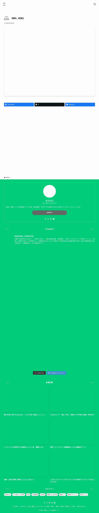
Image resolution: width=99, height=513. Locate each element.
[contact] (54, 219)
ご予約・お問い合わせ (78, 506)
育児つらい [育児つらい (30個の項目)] (83, 494)
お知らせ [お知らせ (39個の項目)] (8, 494)
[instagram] (51, 219)
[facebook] (45, 219)
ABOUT (49, 212)
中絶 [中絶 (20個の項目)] (28, 494)
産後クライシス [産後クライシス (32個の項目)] (73, 494)
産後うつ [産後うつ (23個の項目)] (62, 494)
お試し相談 (31, 506)
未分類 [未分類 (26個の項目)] (42, 494)
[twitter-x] (48, 219)
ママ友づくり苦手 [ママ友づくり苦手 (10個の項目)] (18, 494)
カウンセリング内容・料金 (45, 506)
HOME (16, 506)
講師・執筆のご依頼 (62, 506)
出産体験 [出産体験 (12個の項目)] (35, 494)
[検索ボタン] (95, 4)
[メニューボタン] (4, 4)
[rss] (52, 503)
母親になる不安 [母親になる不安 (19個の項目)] (52, 494)
